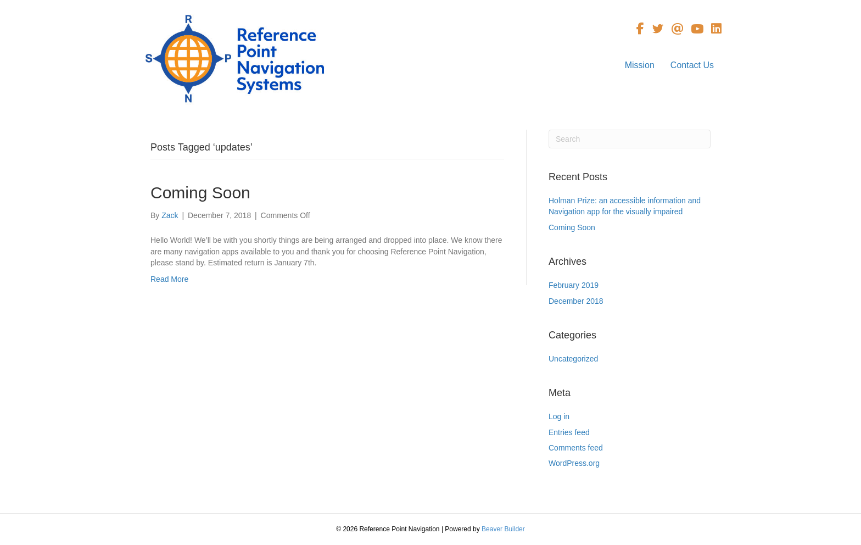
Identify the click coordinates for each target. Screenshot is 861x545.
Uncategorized (573, 358)
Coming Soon (200, 192)
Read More (169, 279)
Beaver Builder (503, 529)
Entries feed (569, 432)
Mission (640, 65)
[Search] (630, 139)
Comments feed (576, 447)
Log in (559, 416)
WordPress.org (574, 463)
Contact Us (692, 65)
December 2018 (576, 301)
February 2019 (574, 285)
